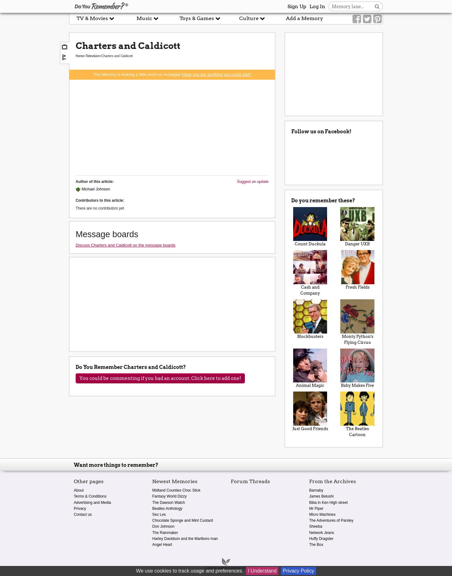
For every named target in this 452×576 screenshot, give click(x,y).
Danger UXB (357, 227)
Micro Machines (322, 514)
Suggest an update (253, 181)
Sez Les (159, 514)
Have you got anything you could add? (216, 74)
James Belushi (321, 496)
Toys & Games (200, 18)
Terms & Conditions (90, 496)
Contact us (83, 514)
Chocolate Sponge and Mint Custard (182, 520)
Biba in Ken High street (328, 502)
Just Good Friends (310, 411)
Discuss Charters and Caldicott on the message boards (125, 245)
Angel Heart (162, 544)
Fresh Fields (357, 270)
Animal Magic (310, 368)
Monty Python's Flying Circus (357, 322)
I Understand (262, 570)
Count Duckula (310, 227)
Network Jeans (321, 533)
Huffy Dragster (321, 538)
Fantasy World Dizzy (169, 496)
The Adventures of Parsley (331, 520)
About (78, 490)
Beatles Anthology (167, 508)
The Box (316, 544)
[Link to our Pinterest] (377, 19)
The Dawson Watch (168, 502)
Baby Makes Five (357, 368)
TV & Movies (95, 18)
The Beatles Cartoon (357, 414)
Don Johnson (163, 526)
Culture (252, 18)
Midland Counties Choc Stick (176, 490)
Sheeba (315, 526)
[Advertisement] (172, 127)
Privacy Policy (298, 570)
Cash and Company (310, 273)
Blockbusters (310, 319)
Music (148, 18)
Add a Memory (304, 18)
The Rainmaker (165, 533)
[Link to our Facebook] (356, 19)
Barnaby (316, 490)
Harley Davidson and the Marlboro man (185, 538)
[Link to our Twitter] (367, 19)
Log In (317, 6)
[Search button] (377, 6)
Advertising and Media (92, 502)
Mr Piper (316, 508)
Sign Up (297, 6)
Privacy (80, 508)
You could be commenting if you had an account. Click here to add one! (160, 378)
